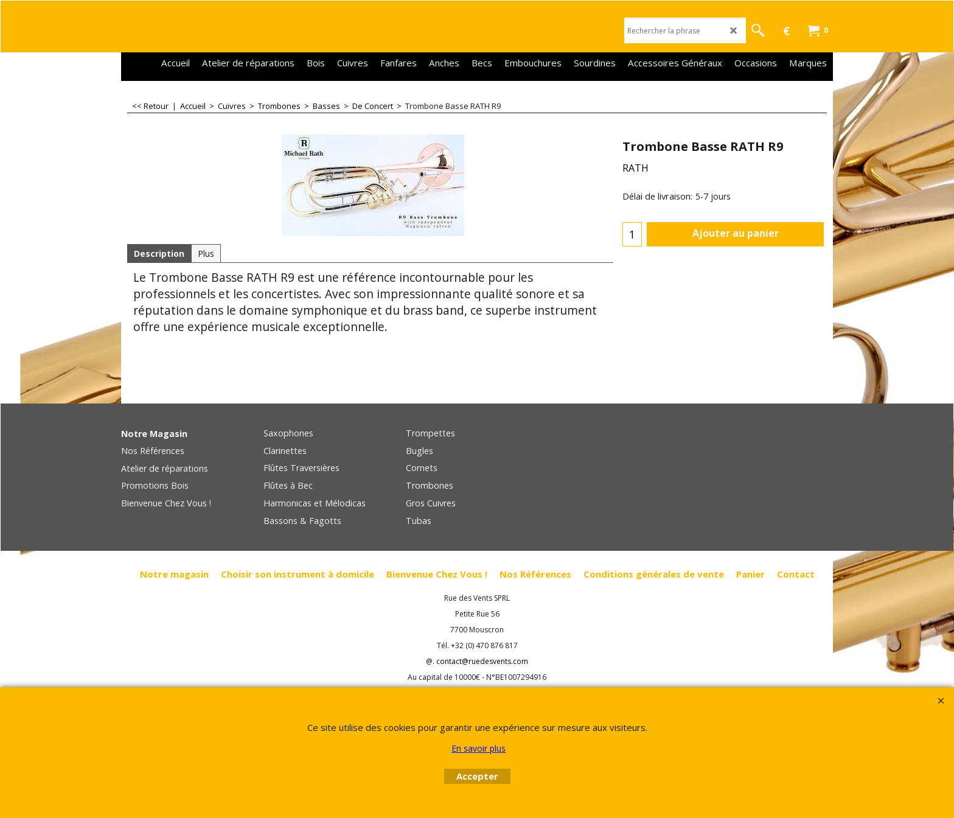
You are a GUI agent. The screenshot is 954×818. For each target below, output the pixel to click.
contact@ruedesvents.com (482, 661)
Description (159, 253)
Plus (206, 253)
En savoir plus (478, 748)
